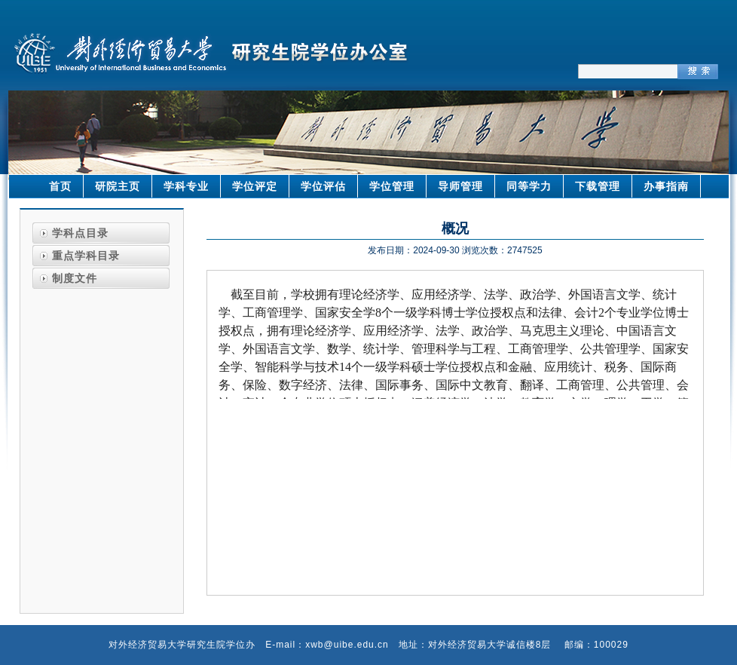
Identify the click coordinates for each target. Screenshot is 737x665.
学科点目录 (80, 233)
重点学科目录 (86, 256)
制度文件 (74, 278)
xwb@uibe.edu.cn (347, 644)
